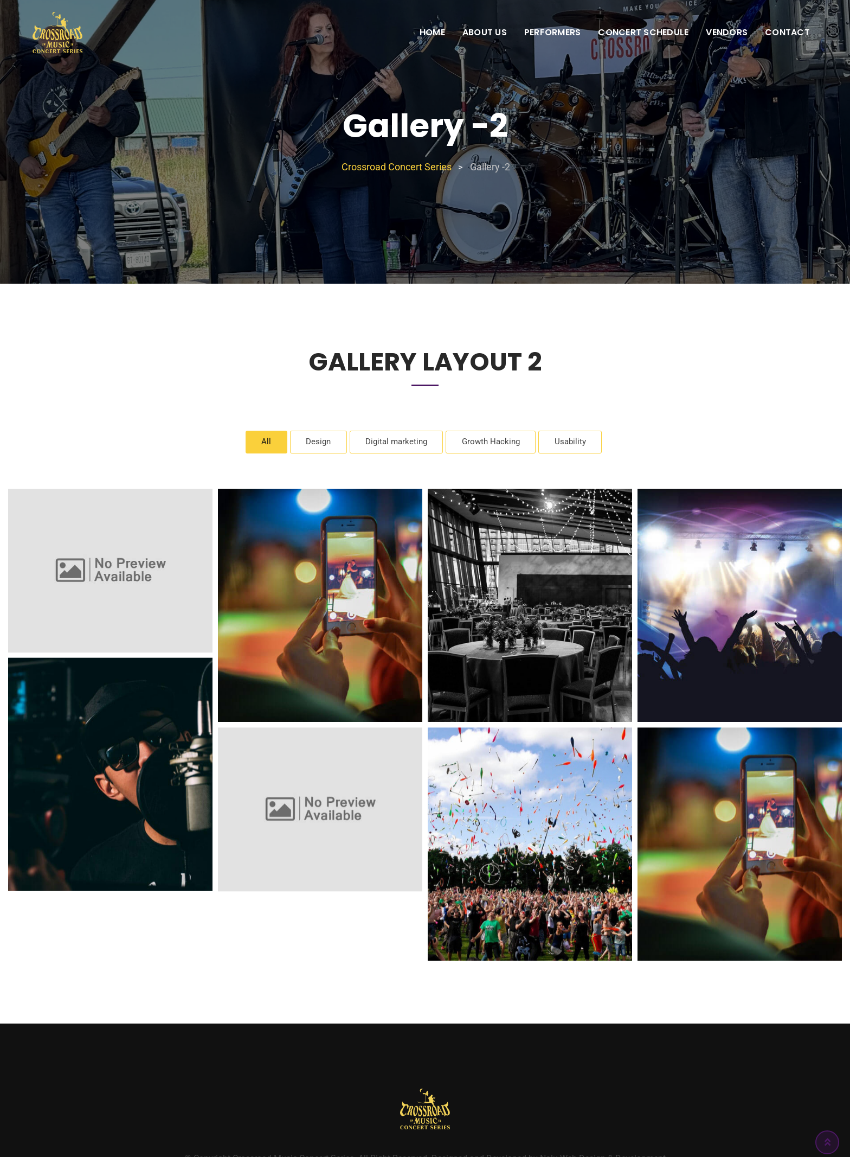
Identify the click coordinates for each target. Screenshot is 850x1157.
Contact (787, 32)
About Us (484, 32)
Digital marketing (395, 443)
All (258, 443)
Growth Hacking (494, 443)
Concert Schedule (643, 32)
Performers (552, 32)
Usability (578, 443)
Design (312, 443)
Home (432, 32)
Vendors (727, 32)
